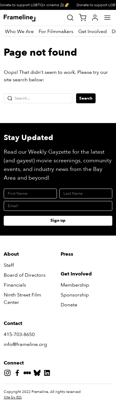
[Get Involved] (92, 31)
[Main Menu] (107, 18)
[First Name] (30, 193)
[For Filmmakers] (56, 31)
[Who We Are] (19, 31)
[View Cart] (83, 18)
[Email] (58, 206)
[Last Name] (86, 193)
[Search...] (38, 98)
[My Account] (95, 18)
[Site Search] (70, 18)
